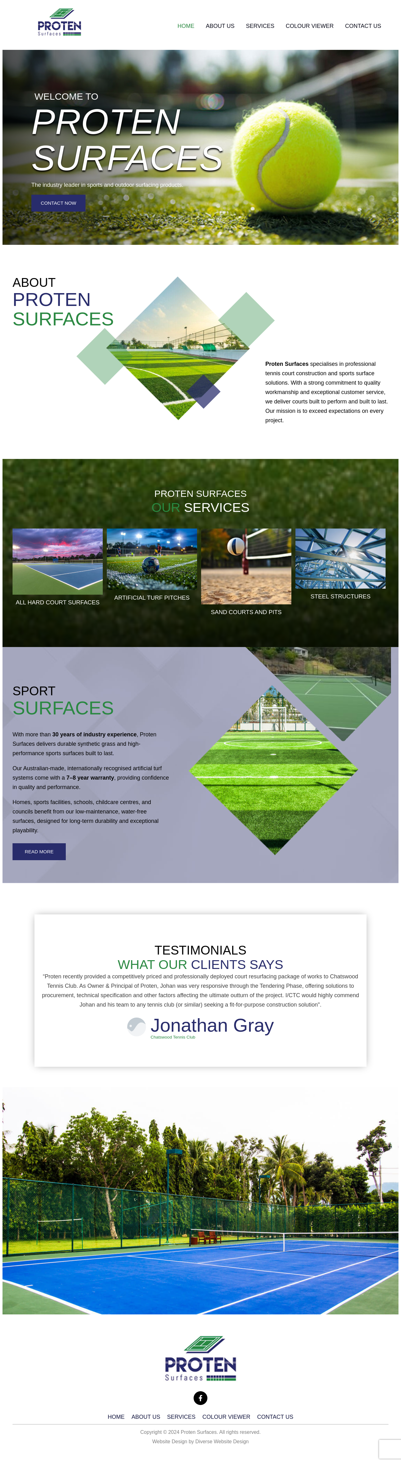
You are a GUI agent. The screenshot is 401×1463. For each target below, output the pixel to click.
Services (251, 26)
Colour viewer (304, 26)
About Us (207, 26)
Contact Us (361, 26)
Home (169, 26)
